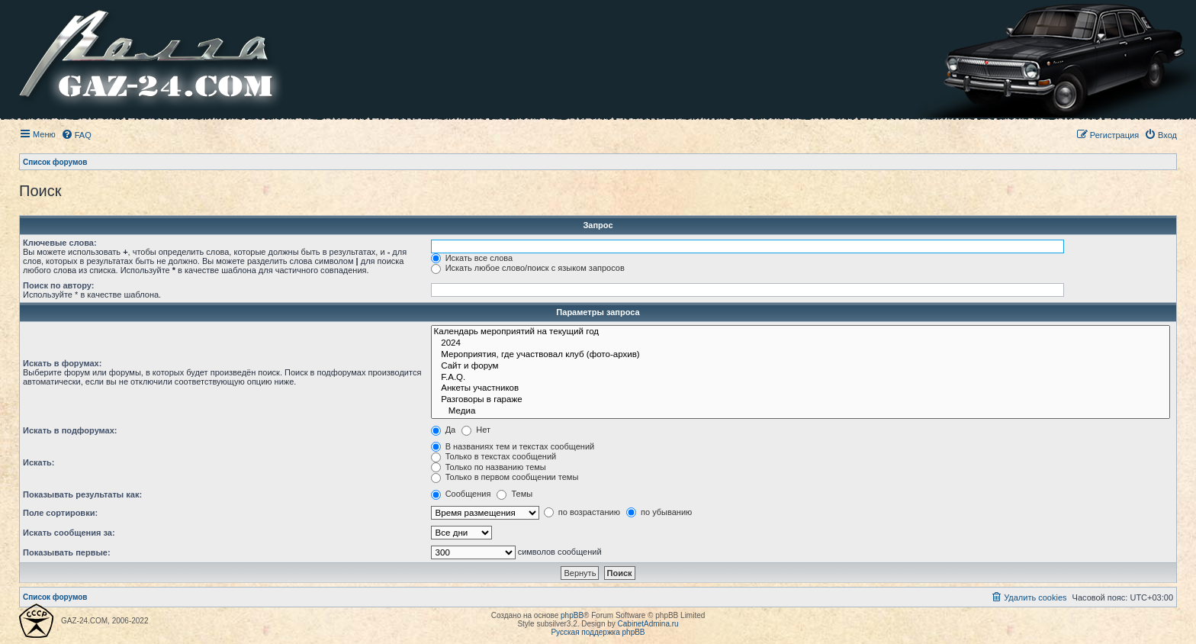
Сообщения (461, 493)
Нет (475, 429)
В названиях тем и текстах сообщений (513, 446)
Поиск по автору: (58, 285)
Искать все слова (472, 257)
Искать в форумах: (62, 363)
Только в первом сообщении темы (505, 476)
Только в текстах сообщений (494, 456)
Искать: (38, 462)
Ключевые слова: (60, 242)
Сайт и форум (800, 366)
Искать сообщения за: (69, 532)
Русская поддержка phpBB (598, 632)
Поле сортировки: (60, 512)
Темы (514, 493)
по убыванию (659, 512)
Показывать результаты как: (82, 494)
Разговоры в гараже (800, 400)
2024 (800, 343)
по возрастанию (582, 512)
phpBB (572, 615)
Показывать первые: (67, 552)
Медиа (800, 411)
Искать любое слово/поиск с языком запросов (528, 267)
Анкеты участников (800, 388)
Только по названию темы (488, 467)
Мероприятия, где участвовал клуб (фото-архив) (800, 355)
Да (443, 429)
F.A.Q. (800, 378)
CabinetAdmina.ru (648, 624)
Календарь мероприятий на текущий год (800, 332)
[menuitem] (76, 135)
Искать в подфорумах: (70, 430)
